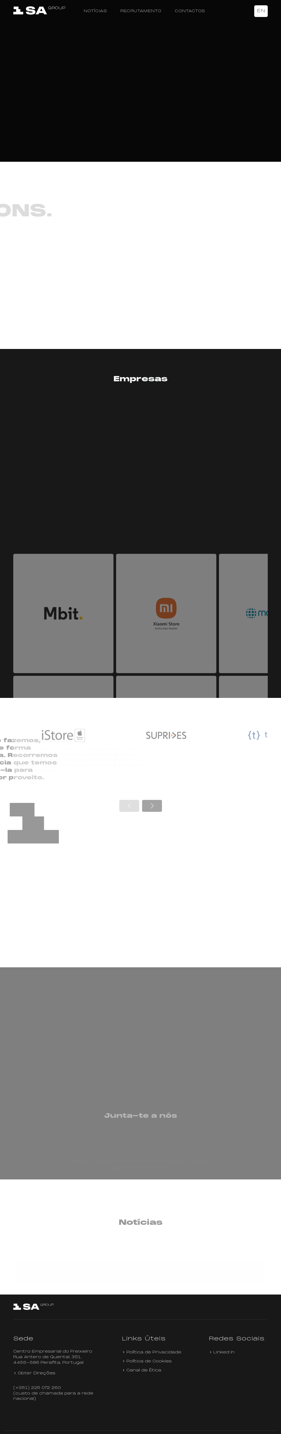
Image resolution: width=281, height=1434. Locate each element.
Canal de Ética (141, 1360)
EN (261, 11)
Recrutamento (140, 11)
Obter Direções (34, 1363)
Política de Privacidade (151, 1342)
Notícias (95, 11)
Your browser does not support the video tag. (140, 91)
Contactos (190, 11)
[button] (152, 916)
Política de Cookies (147, 1351)
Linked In (222, 1342)
